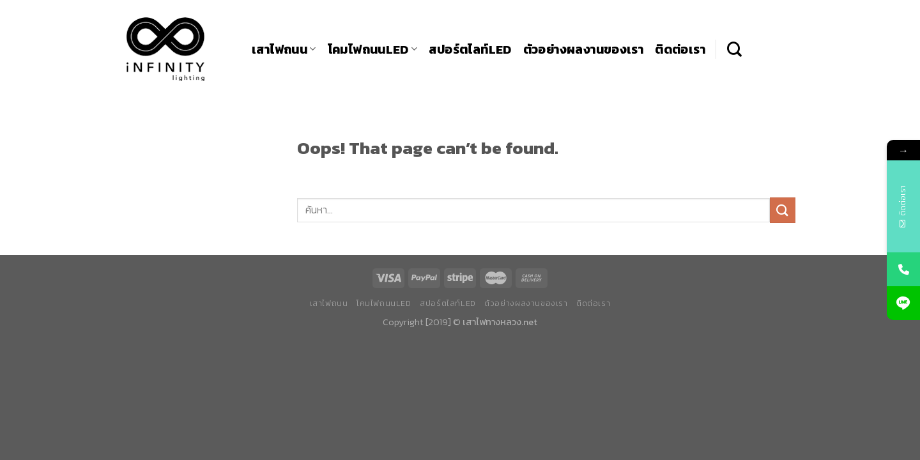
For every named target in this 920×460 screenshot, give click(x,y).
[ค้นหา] (734, 49)
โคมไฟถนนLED (373, 49)
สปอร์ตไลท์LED (470, 49)
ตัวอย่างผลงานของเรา (583, 49)
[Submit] (782, 209)
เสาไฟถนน (284, 49)
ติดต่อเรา (680, 49)
